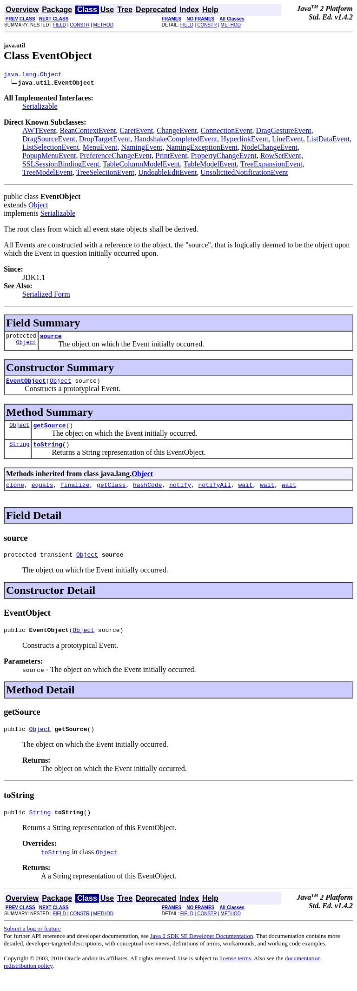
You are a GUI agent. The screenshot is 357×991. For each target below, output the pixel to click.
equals (42, 493)
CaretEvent (136, 132)
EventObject (26, 384)
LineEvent (287, 140)
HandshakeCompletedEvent (175, 140)
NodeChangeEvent (269, 149)
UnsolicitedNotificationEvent (244, 174)
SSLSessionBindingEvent (60, 165)
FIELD (59, 24)
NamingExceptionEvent (202, 149)
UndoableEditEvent (167, 174)
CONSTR (79, 24)
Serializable (40, 108)
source (51, 338)
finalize (74, 493)
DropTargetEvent (105, 140)
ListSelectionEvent (50, 149)
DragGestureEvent (283, 132)
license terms (235, 972)
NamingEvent (141, 149)
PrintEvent (171, 157)
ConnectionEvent (226, 132)
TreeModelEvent (47, 174)
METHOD (103, 24)
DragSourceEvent (48, 140)
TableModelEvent (210, 165)
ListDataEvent (328, 140)
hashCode (147, 493)
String (19, 451)
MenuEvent (100, 149)
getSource (49, 430)
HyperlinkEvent (244, 140)
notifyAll (214, 493)
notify (180, 493)
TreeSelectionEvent (105, 174)
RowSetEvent (280, 157)
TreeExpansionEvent (271, 165)
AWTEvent (39, 132)
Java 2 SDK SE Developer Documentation (201, 949)
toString (47, 451)
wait (245, 493)
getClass (111, 493)
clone (15, 493)
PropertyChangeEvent (224, 157)
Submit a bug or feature (32, 942)
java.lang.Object (33, 75)
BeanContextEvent (88, 132)
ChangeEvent (177, 132)
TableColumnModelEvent (141, 165)
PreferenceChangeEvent (116, 157)
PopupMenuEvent (49, 157)
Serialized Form (46, 295)
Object (38, 206)
